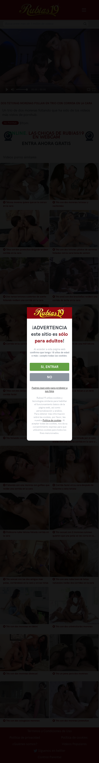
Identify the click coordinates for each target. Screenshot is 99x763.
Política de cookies (52, 420)
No (49, 377)
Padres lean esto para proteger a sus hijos (50, 389)
